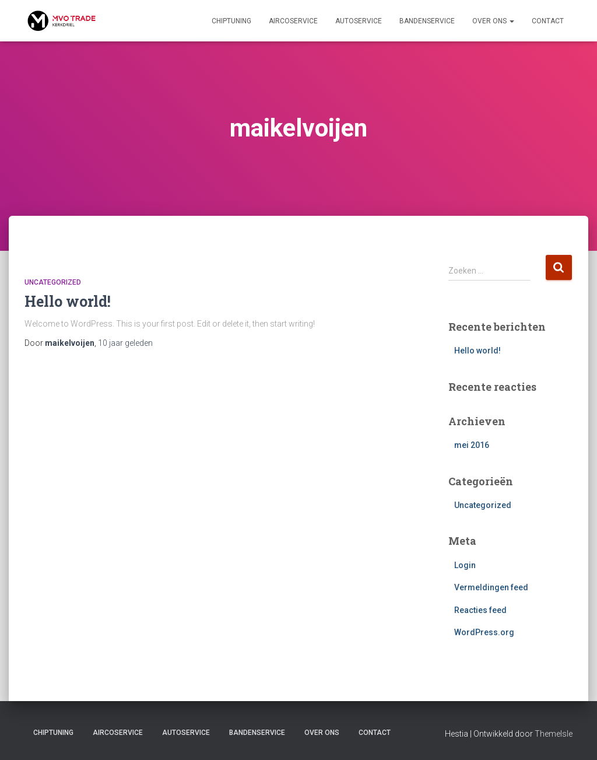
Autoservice (358, 21)
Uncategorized (52, 282)
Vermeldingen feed (491, 587)
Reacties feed (480, 610)
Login (465, 565)
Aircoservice (293, 21)
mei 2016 (471, 445)
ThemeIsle (554, 733)
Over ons (493, 21)
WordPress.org (484, 632)
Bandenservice (427, 21)
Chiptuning (231, 21)
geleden (125, 343)
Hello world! (67, 301)
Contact (548, 21)
